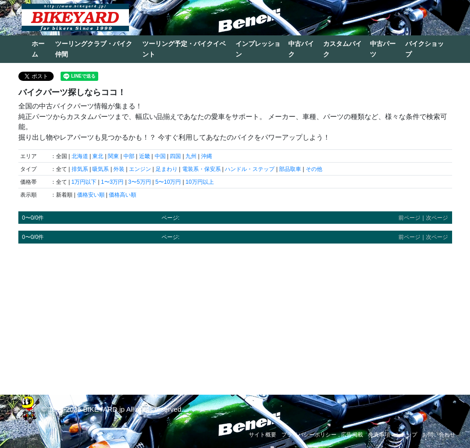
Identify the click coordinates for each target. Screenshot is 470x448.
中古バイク (301, 49)
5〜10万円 (168, 182)
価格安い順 (91, 195)
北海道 (80, 156)
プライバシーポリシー (308, 434)
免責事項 (379, 434)
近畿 (144, 156)
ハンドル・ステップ (249, 169)
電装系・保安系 (201, 169)
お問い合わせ (438, 434)
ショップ (406, 434)
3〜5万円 (139, 182)
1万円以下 (84, 182)
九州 (190, 156)
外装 (118, 169)
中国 (160, 156)
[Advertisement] (235, 314)
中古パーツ (383, 49)
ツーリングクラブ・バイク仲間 (93, 49)
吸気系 (100, 169)
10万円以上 (199, 182)
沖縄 (206, 156)
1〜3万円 (112, 182)
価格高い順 (122, 195)
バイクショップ (424, 49)
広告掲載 (352, 434)
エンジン (140, 169)
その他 (314, 169)
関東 (113, 156)
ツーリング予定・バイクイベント (184, 49)
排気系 (80, 169)
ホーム (38, 49)
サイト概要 (262, 434)
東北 (97, 156)
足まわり (167, 169)
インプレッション (257, 49)
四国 (175, 156)
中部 (128, 156)
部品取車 (290, 169)
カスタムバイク (342, 49)
